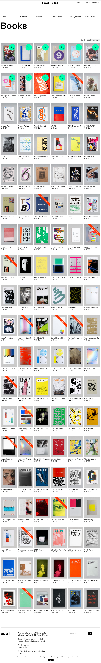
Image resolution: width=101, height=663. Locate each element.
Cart (86, 2)
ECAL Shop (51, 3)
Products (38, 17)
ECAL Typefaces (75, 17)
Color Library (90, 17)
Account (80, 2)
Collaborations (57, 17)
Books (4, 17)
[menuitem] (95, 2)
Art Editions (23, 17)
